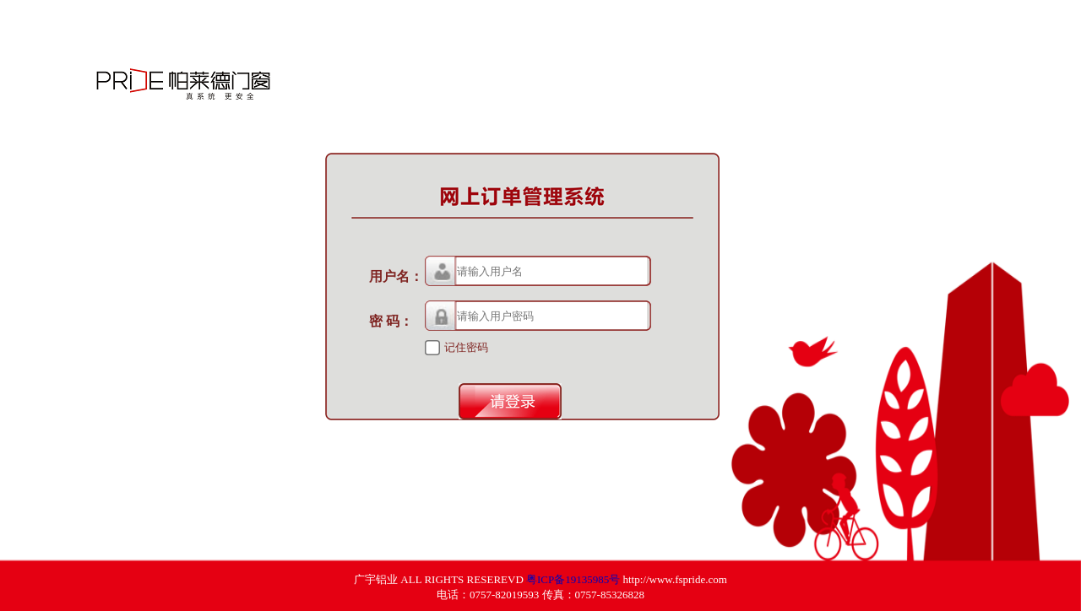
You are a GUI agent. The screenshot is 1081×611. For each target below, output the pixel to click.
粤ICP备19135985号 (573, 579)
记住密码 (466, 347)
